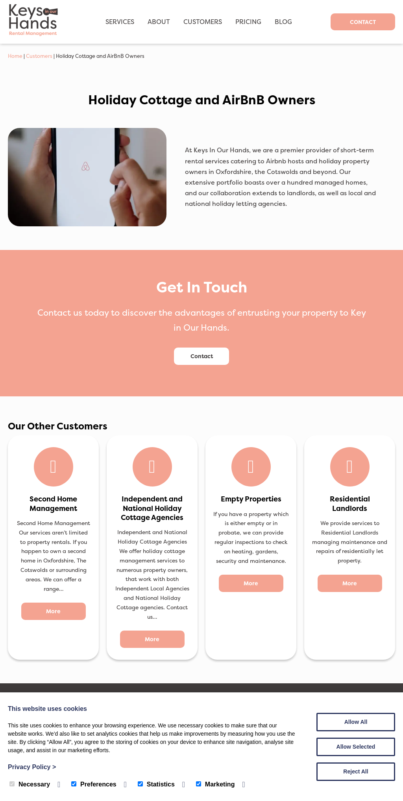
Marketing (215, 784)
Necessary (29, 784)
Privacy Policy (32, 767)
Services (119, 21)
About (159, 21)
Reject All (355, 771)
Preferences (93, 784)
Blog (283, 21)
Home (15, 55)
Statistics (156, 784)
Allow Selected (355, 747)
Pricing (248, 21)
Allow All (356, 722)
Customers (202, 21)
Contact (363, 22)
